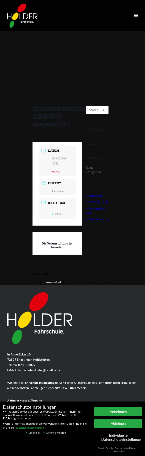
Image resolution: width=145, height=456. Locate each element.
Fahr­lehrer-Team (108, 382)
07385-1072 (26, 365)
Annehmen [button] (118, 413)
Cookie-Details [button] (105, 449)
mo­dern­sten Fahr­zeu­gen (29, 388)
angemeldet (53, 282)
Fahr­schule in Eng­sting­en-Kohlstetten (49, 382)
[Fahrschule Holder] (22, 14)
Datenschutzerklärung (30, 428)
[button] (136, 15)
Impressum (118, 452)
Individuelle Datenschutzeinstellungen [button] (121, 438)
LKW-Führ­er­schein (74, 388)
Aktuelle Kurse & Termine (24, 400)
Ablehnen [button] (118, 425)
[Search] (97, 110)
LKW (56, 214)
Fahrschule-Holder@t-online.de (38, 370)
